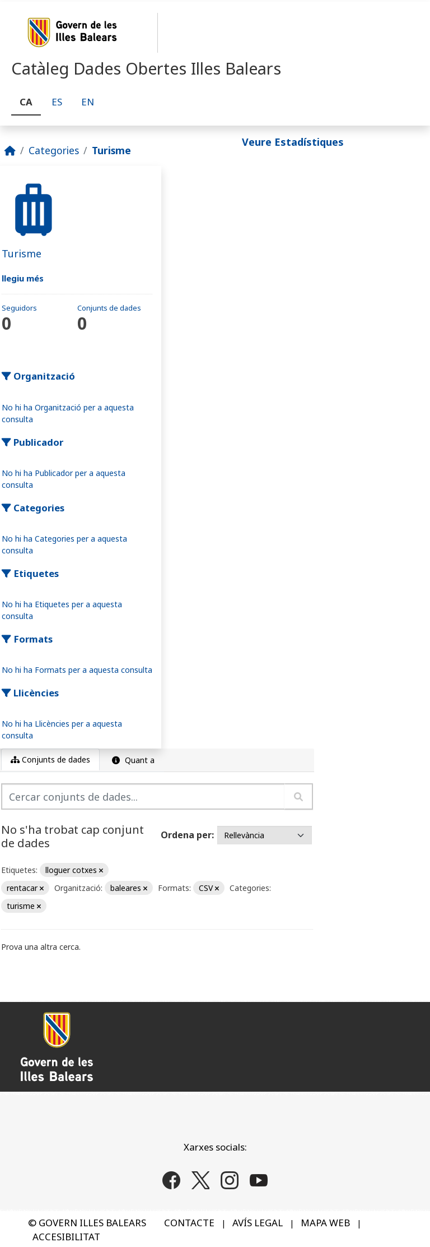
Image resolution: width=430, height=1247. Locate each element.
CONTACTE (189, 1222)
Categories (54, 150)
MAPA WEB (325, 1222)
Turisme (111, 150)
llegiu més (23, 278)
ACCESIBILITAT (66, 1236)
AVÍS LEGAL (257, 1222)
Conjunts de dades (50, 759)
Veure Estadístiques (293, 142)
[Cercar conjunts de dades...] (143, 796)
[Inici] (10, 150)
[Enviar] (298, 796)
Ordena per (186, 835)
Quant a (132, 760)
